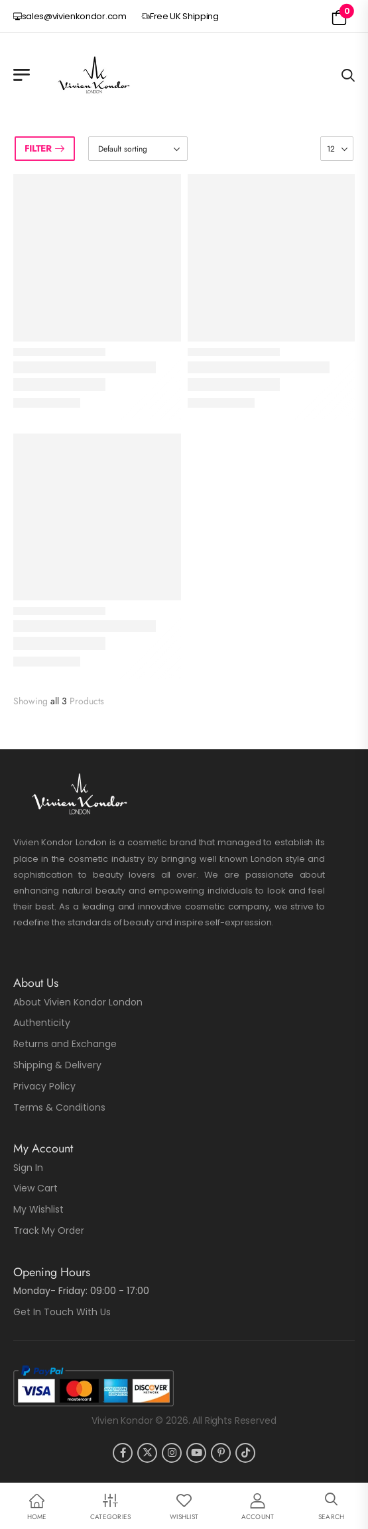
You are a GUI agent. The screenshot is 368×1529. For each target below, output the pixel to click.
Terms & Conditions (59, 1107)
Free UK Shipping (180, 16)
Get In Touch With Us (62, 1312)
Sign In (28, 1167)
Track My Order (48, 1230)
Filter (38, 148)
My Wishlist (38, 1209)
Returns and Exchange (65, 1043)
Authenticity (41, 1022)
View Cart (35, 1188)
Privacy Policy (44, 1086)
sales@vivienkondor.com (70, 16)
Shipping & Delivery (57, 1065)
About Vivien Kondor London (78, 1002)
